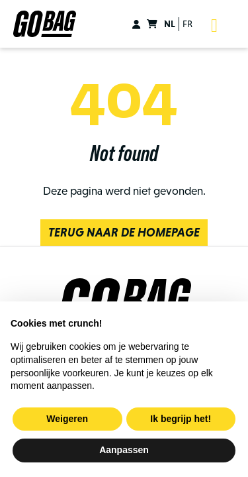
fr (187, 24)
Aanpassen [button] (124, 450)
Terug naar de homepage (124, 232)
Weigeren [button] (67, 418)
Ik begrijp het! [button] (180, 418)
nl (169, 24)
